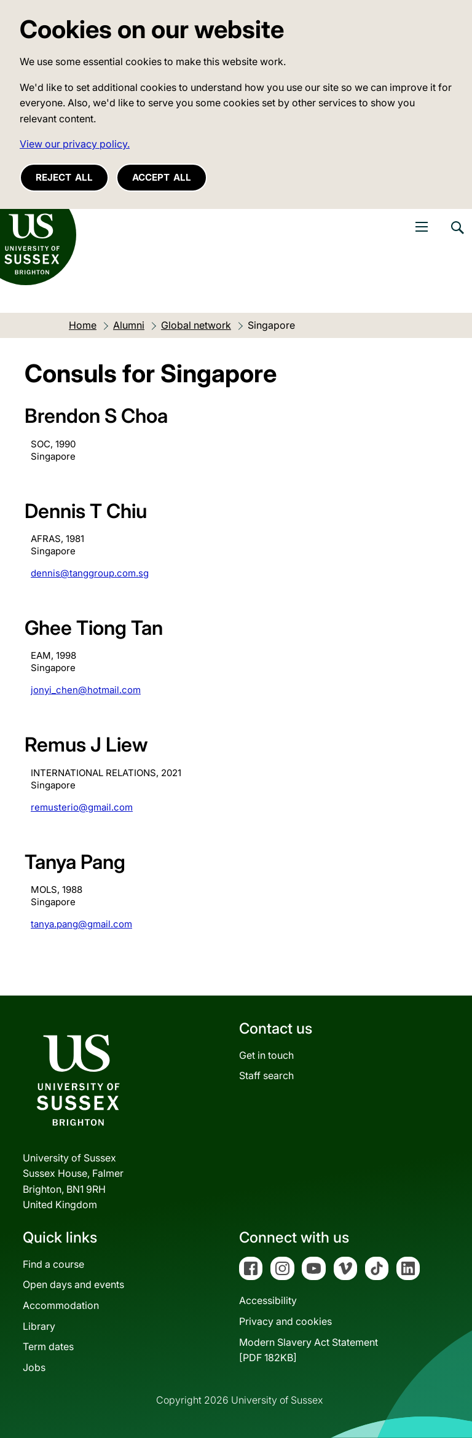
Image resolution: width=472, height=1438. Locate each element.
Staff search (266, 1075)
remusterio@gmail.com (82, 807)
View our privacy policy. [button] (75, 144)
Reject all (64, 177)
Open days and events (73, 1284)
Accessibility (268, 1300)
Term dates (48, 1346)
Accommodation (61, 1305)
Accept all (161, 177)
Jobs (34, 1367)
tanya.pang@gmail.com (81, 924)
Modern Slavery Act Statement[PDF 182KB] (308, 1350)
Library (39, 1326)
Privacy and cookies (285, 1321)
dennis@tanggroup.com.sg (90, 573)
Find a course (53, 1264)
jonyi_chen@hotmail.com (86, 690)
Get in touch (266, 1055)
